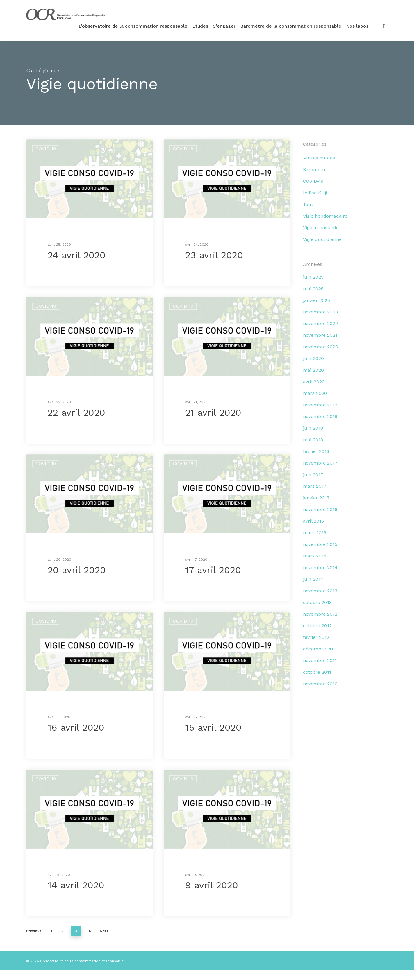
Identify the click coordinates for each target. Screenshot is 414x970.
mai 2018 (313, 439)
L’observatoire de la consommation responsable (133, 26)
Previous (33, 930)
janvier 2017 (316, 498)
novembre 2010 (320, 683)
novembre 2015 (320, 544)
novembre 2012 (320, 614)
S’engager (224, 26)
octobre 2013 (317, 602)
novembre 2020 (320, 346)
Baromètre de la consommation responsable (290, 26)
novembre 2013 (320, 591)
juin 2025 (313, 277)
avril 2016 (313, 521)
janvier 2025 (316, 300)
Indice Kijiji (315, 193)
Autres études (319, 158)
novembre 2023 (320, 312)
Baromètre (315, 169)
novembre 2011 (320, 660)
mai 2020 (313, 370)
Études (200, 26)
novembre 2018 (320, 416)
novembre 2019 (320, 405)
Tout (308, 204)
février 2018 (316, 451)
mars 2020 (315, 393)
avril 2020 (314, 381)
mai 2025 (313, 288)
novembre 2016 (320, 509)
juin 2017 (313, 474)
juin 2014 (313, 579)
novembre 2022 (320, 323)
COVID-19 (45, 148)
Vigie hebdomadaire (325, 216)
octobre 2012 (317, 625)
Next (104, 930)
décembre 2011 (320, 649)
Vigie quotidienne (322, 239)
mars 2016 (314, 532)
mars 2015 (314, 556)
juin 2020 (313, 358)
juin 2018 (313, 428)
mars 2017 (314, 486)
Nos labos (357, 26)
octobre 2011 (317, 672)
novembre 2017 (320, 463)
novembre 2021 (320, 335)
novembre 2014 (320, 567)
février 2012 (316, 637)
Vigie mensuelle (321, 227)
